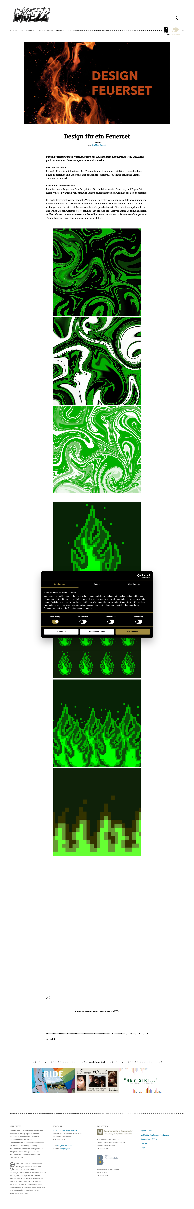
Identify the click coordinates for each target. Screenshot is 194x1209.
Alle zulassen (132, 632)
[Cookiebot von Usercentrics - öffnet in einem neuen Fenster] (139, 576)
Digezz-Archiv (146, 1131)
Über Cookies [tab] (134, 584)
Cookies (144, 1143)
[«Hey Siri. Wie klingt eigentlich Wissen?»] (141, 1080)
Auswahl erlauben (97, 632)
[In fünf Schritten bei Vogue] (97, 1080)
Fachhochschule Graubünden (65, 1131)
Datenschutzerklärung (150, 1139)
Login (143, 1147)
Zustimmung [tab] (59, 584)
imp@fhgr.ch (65, 1148)
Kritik (52, 1039)
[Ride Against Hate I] (53, 1080)
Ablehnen (61, 632)
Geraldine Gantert (99, 145)
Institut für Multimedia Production (155, 1135)
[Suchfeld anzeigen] (176, 18)
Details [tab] (97, 584)
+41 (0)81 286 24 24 (64, 1145)
